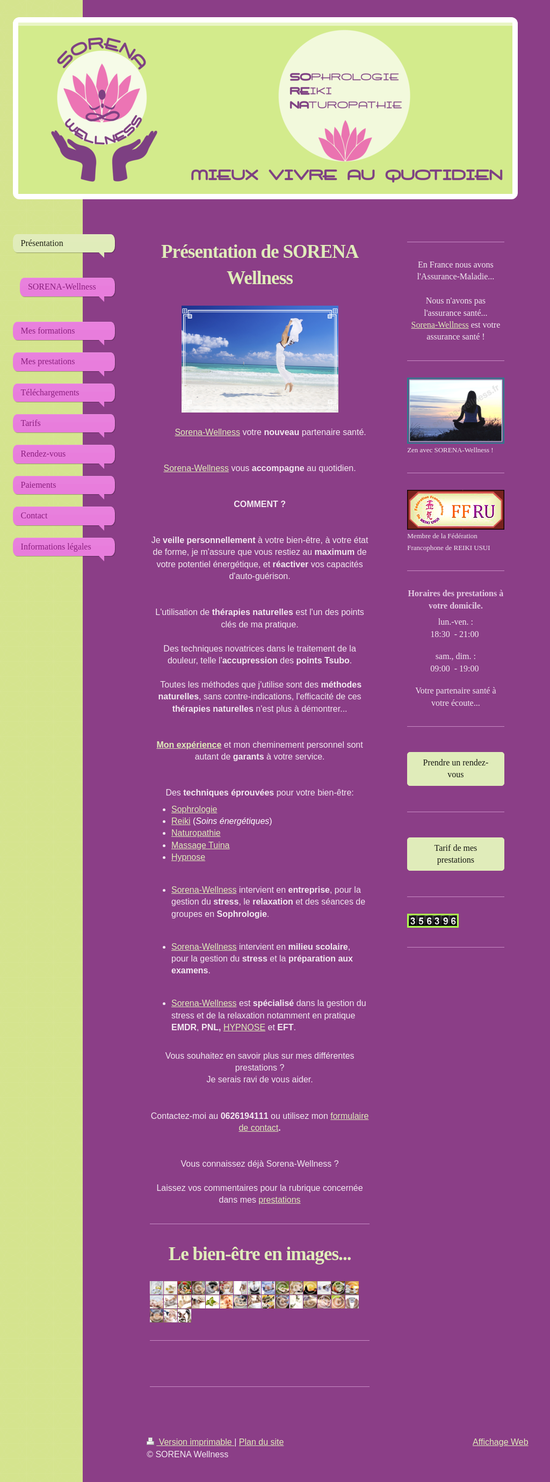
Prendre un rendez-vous (456, 768)
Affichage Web (500, 1442)
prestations (279, 1199)
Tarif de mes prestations (456, 853)
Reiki (181, 821)
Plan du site (261, 1442)
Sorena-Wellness (207, 432)
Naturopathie (196, 832)
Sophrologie (194, 809)
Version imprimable (190, 1442)
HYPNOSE (244, 1027)
